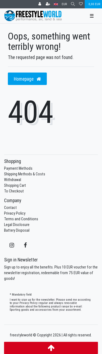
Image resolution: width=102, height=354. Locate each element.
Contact (10, 207)
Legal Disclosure (16, 224)
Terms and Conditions (21, 219)
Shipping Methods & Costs (24, 174)
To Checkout (14, 191)
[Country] (56, 4)
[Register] (48, 4)
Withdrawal (12, 179)
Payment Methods (18, 168)
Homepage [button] (27, 79)
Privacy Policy (14, 213)
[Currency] (64, 4)
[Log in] (40, 4)
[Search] (73, 4)
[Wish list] (81, 4)
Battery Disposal (16, 230)
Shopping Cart (15, 185)
